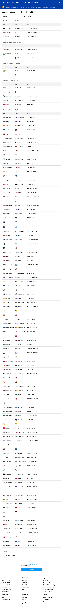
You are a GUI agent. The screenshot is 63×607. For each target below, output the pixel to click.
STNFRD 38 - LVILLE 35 (32, 399)
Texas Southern (21, 361)
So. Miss (7, 499)
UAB (6, 524)
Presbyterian (8, 167)
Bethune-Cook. (9, 361)
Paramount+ (25, 587)
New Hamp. (20, 252)
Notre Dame (21, 419)
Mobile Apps (5, 591)
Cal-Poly (19, 470)
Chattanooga (20, 294)
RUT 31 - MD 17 (30, 478)
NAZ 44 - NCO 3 (31, 311)
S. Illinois (7, 386)
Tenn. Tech (7, 306)
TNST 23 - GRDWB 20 (32, 290)
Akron (6, 58)
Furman (7, 142)
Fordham (19, 222)
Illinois (19, 344)
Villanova (7, 159)
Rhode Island (20, 227)
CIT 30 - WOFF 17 (31, 285)
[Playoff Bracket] (30, 7)
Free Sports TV (6, 585)
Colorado (21, 184)
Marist (19, 167)
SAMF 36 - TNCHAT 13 (32, 294)
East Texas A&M (21, 327)
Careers (24, 583)
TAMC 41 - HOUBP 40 (32, 327)
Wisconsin (19, 507)
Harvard (7, 256)
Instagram (25, 602)
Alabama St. (20, 373)
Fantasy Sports (6, 583)
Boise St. (9, 495)
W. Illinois (7, 302)
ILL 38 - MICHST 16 (31, 344)
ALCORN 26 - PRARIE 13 (32, 352)
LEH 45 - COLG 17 (31, 134)
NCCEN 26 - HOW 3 (31, 87)
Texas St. (19, 499)
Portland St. (8, 378)
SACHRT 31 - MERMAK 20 (33, 201)
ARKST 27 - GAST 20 (32, 474)
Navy (18, 188)
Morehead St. (8, 264)
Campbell (7, 235)
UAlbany (7, 227)
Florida (19, 394)
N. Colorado (20, 311)
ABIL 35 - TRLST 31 (31, 482)
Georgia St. (20, 474)
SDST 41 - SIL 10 (31, 386)
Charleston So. (9, 239)
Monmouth (20, 159)
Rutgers (7, 478)
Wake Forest (8, 520)
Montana (19, 378)
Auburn (19, 217)
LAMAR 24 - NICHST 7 (32, 445)
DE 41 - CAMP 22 (31, 235)
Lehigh (19, 134)
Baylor (7, 424)
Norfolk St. (20, 138)
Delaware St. (8, 138)
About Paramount (27, 585)
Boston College (9, 403)
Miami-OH (19, 49)
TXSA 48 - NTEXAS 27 (32, 96)
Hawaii (7, 348)
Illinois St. (7, 260)
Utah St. (19, 348)
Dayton (19, 192)
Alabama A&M (20, 75)
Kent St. (7, 49)
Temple (19, 336)
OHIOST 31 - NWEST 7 (32, 117)
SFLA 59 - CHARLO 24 (32, 415)
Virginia (7, 419)
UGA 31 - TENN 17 (31, 503)
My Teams (45, 602)
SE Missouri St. (21, 302)
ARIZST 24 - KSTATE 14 (32, 486)
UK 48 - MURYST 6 (31, 298)
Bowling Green (20, 28)
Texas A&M (21, 512)
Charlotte (19, 415)
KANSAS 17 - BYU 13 (31, 541)
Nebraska (7, 428)
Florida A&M (20, 269)
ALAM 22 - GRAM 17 (31, 75)
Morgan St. (20, 449)
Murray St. (7, 298)
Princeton (7, 176)
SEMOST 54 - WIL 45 (32, 302)
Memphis (19, 524)
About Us (24, 580)
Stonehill (7, 213)
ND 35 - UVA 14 (30, 419)
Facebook (25, 604)
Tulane (8, 188)
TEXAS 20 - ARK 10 (31, 171)
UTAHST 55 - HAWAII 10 (32, 348)
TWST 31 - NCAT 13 (31, 163)
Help (3, 597)
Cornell (19, 248)
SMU (20, 403)
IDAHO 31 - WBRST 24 (32, 516)
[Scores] (22, 7)
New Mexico (20, 537)
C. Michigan (8, 32)
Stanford (19, 399)
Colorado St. (20, 92)
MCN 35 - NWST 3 (31, 323)
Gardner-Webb (21, 290)
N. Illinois (19, 58)
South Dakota (8, 273)
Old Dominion (20, 436)
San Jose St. (20, 495)
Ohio (18, 53)
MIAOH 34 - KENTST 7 (32, 49)
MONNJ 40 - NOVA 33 (32, 159)
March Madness (6, 589)
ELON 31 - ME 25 (31, 319)
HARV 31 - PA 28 (31, 256)
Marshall (19, 244)
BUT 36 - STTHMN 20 (32, 277)
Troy (6, 457)
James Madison (9, 436)
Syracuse (7, 365)
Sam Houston (8, 382)
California (19, 365)
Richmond (7, 209)
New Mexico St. (9, 512)
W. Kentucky (20, 146)
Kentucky (19, 298)
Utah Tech (19, 440)
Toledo (18, 32)
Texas (7, 171)
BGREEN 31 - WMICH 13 (32, 28)
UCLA (6, 100)
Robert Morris (8, 205)
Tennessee (9, 503)
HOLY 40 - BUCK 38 (31, 121)
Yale (18, 176)
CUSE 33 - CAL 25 (31, 365)
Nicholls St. (8, 445)
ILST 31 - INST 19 (31, 260)
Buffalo (18, 36)
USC (18, 428)
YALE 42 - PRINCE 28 (32, 176)
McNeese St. (8, 323)
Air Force (19, 407)
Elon (18, 319)
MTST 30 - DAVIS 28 (32, 528)
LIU (18, 197)
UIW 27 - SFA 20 (31, 369)
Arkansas (19, 171)
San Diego (19, 453)
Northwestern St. (21, 323)
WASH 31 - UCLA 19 (31, 100)
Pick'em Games (6, 580)
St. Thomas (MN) (9, 277)
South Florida (8, 415)
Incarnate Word (9, 369)
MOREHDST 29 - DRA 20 (32, 264)
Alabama (21, 315)
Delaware (19, 235)
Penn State (9, 411)
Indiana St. (19, 260)
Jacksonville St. (21, 331)
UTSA (18, 96)
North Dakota (20, 273)
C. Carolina (7, 244)
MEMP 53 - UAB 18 (31, 524)
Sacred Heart (8, 201)
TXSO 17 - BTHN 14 (31, 361)
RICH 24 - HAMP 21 (31, 209)
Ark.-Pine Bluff (8, 357)
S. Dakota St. (20, 386)
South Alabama (9, 491)
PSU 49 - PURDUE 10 (32, 411)
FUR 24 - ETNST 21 (31, 142)
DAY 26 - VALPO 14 (31, 192)
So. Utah (7, 466)
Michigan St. (8, 344)
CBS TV (24, 589)
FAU (6, 336)
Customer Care (6, 600)
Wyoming (7, 92)
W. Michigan (8, 28)
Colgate (7, 134)
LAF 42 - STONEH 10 (31, 213)
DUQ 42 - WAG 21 (31, 180)
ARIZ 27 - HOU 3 (30, 104)
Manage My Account (48, 597)
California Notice (47, 591)
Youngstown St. (21, 155)
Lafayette (19, 213)
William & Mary (21, 231)
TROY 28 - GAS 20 (31, 457)
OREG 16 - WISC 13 (31, 507)
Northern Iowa (8, 155)
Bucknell (7, 121)
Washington (20, 100)
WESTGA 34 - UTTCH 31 (32, 440)
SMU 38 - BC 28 (31, 403)
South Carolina (22, 461)
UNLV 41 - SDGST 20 (31, 545)
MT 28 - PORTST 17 (31, 378)
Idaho (18, 516)
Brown (19, 130)
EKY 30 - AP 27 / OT (32, 340)
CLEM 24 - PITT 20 (31, 125)
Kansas (7, 541)
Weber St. (7, 516)
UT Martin (19, 306)
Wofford (19, 285)
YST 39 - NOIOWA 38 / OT (33, 155)
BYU (19, 541)
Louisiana (19, 491)
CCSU (18, 205)
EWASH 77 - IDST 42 (32, 432)
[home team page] (4, 28)
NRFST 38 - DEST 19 (31, 138)
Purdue (19, 411)
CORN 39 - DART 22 (31, 248)
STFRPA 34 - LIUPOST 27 (33, 197)
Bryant (7, 231)
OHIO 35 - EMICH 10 (31, 53)
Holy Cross (20, 121)
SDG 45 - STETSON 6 (32, 453)
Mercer (7, 315)
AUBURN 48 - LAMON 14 (32, 217)
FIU (6, 331)
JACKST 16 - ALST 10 (32, 373)
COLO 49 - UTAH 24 (31, 184)
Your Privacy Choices (48, 587)
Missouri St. (8, 390)
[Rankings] (45, 7)
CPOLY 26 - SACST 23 (32, 470)
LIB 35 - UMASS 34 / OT (32, 150)
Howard (7, 87)
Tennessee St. (8, 290)
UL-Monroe (8, 217)
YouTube (24, 597)
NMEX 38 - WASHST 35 (32, 537)
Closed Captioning (48, 589)
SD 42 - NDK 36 (30, 273)
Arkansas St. (8, 474)
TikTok (24, 600)
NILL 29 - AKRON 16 (31, 58)
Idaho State (8, 432)
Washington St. (10, 537)
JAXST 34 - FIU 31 (31, 331)
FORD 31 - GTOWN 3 (31, 222)
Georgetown (8, 222)
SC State (7, 449)
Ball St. (7, 36)
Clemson (9, 125)
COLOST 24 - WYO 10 (31, 92)
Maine (6, 319)
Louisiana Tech (8, 146)
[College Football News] (11, 7)
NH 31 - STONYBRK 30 (32, 252)
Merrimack (20, 201)
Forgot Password (47, 604)
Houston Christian (9, 327)
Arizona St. (8, 486)
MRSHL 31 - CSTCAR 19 (32, 244)
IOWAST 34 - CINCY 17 (32, 533)
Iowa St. (19, 533)
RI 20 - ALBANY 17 (31, 227)
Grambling (7, 75)
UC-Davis (19, 528)
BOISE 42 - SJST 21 (31, 495)
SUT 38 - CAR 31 (31, 466)
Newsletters (46, 600)
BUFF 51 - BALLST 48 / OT (32, 36)
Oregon (8, 507)
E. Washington (20, 432)
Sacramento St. (9, 470)
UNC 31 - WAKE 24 (31, 520)
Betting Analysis (6, 587)
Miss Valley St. (8, 269)
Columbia (7, 130)
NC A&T (7, 163)
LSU (8, 394)
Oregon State (8, 407)
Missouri (9, 461)
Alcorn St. (7, 352)
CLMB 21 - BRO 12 (31, 130)
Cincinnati (7, 533)
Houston (7, 104)
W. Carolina (20, 281)
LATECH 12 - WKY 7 (31, 146)
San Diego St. (8, 545)
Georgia (20, 503)
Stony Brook (8, 252)
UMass (19, 150)
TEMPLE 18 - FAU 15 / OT (32, 336)
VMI (6, 281)
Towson (19, 163)
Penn (18, 256)
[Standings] (53, 7)
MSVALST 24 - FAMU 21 (32, 269)
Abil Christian (8, 482)
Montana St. (8, 528)
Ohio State (8, 117)
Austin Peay (20, 340)
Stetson (7, 453)
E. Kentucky (8, 340)
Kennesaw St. (20, 382)
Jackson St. (8, 373)
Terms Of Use (46, 580)
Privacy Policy (46, 583)
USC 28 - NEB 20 (31, 428)
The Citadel (8, 285)
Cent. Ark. (19, 466)
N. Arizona (7, 311)
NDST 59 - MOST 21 (31, 390)
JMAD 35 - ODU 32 (31, 436)
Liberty (7, 150)
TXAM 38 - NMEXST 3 (32, 512)
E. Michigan (8, 53)
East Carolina (8, 70)
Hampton (19, 209)
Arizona (19, 104)
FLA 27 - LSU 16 (30, 394)
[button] (59, 7)
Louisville (9, 399)
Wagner (7, 180)
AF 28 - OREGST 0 (31, 407)
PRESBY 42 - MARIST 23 (32, 167)
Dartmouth (8, 248)
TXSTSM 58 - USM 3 (32, 499)
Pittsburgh (20, 125)
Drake (18, 264)
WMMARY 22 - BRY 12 (32, 231)
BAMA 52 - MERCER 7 (32, 315)
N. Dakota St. (20, 390)
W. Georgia (8, 440)
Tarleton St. (20, 482)
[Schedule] (38, 7)
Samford (7, 294)
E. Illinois (19, 239)
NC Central (19, 87)
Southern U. (20, 357)
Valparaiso (7, 192)
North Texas (8, 96)
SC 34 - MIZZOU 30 (31, 461)
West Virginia (20, 424)
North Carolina (20, 520)
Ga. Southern (20, 457)
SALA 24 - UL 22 (31, 491)
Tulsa (18, 70)
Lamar (18, 445)
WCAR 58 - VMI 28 (31, 281)
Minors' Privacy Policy (49, 585)
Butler (18, 277)
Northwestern (20, 117)
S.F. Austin (19, 369)
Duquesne (19, 180)
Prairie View (20, 352)
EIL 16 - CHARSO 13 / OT (32, 239)
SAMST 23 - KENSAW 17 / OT (34, 382)
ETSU (18, 142)
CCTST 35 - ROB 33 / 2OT (33, 205)
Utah (6, 184)
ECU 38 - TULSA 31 (31, 70)
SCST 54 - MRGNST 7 (32, 449)
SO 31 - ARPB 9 (30, 357)
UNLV (18, 545)
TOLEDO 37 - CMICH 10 (32, 32)
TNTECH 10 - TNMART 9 (32, 306)
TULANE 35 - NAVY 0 (32, 188)
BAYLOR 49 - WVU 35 (32, 424)
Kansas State (22, 486)
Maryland (19, 478)
